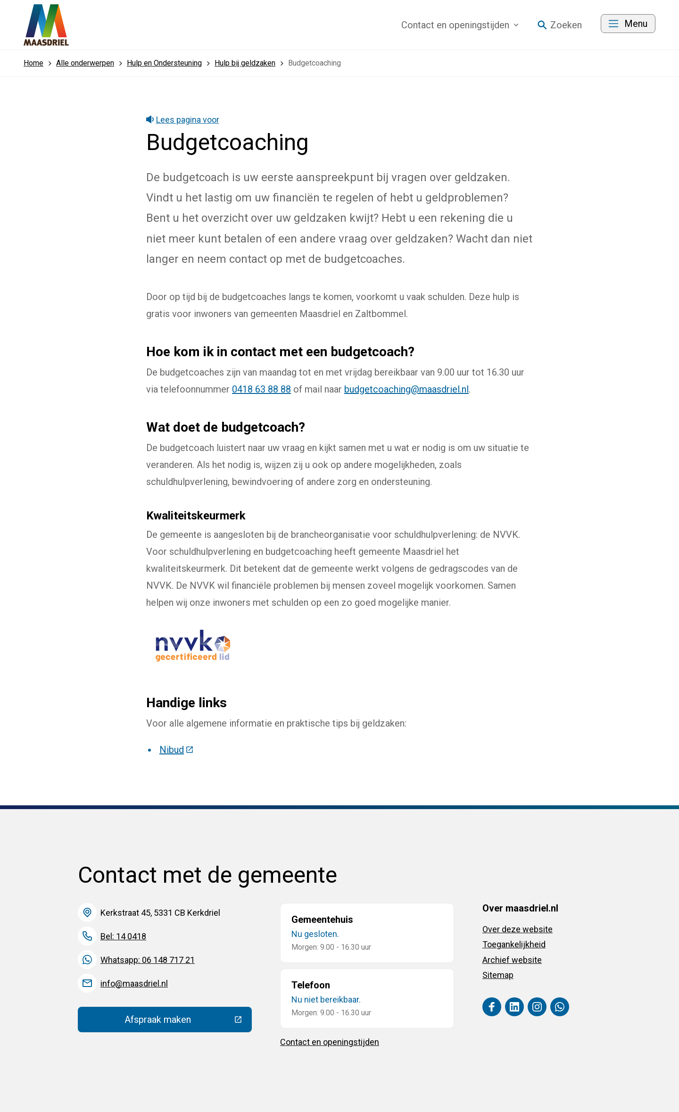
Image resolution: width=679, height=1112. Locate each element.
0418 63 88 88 (261, 389)
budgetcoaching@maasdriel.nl (406, 389)
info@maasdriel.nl (134, 983)
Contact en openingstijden (329, 1042)
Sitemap (497, 975)
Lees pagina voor (182, 120)
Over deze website (517, 929)
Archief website (512, 960)
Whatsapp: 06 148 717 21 (147, 960)
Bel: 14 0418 (123, 936)
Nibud (176, 749)
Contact (460, 25)
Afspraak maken (188, 1022)
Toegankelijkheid (514, 944)
